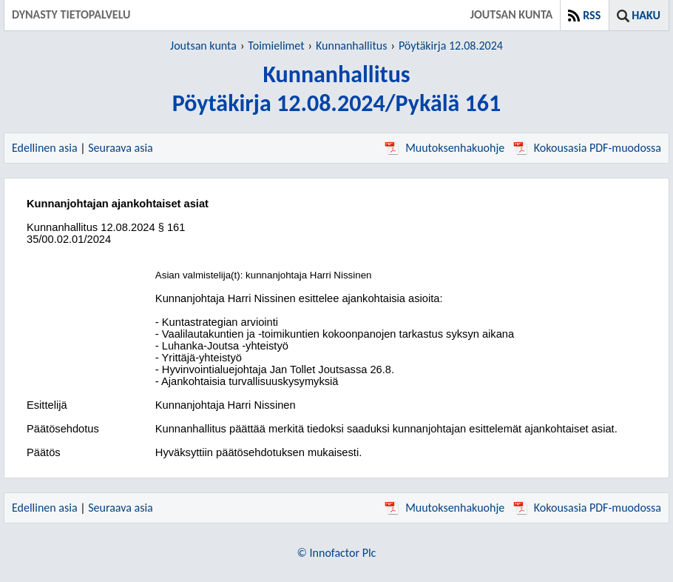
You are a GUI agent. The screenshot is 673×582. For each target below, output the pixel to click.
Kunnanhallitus (351, 46)
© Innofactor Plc (336, 553)
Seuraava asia (120, 148)
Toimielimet (276, 46)
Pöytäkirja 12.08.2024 (451, 46)
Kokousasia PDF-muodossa (587, 148)
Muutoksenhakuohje (444, 148)
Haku (646, 15)
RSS (592, 15)
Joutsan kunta (203, 46)
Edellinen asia (45, 148)
